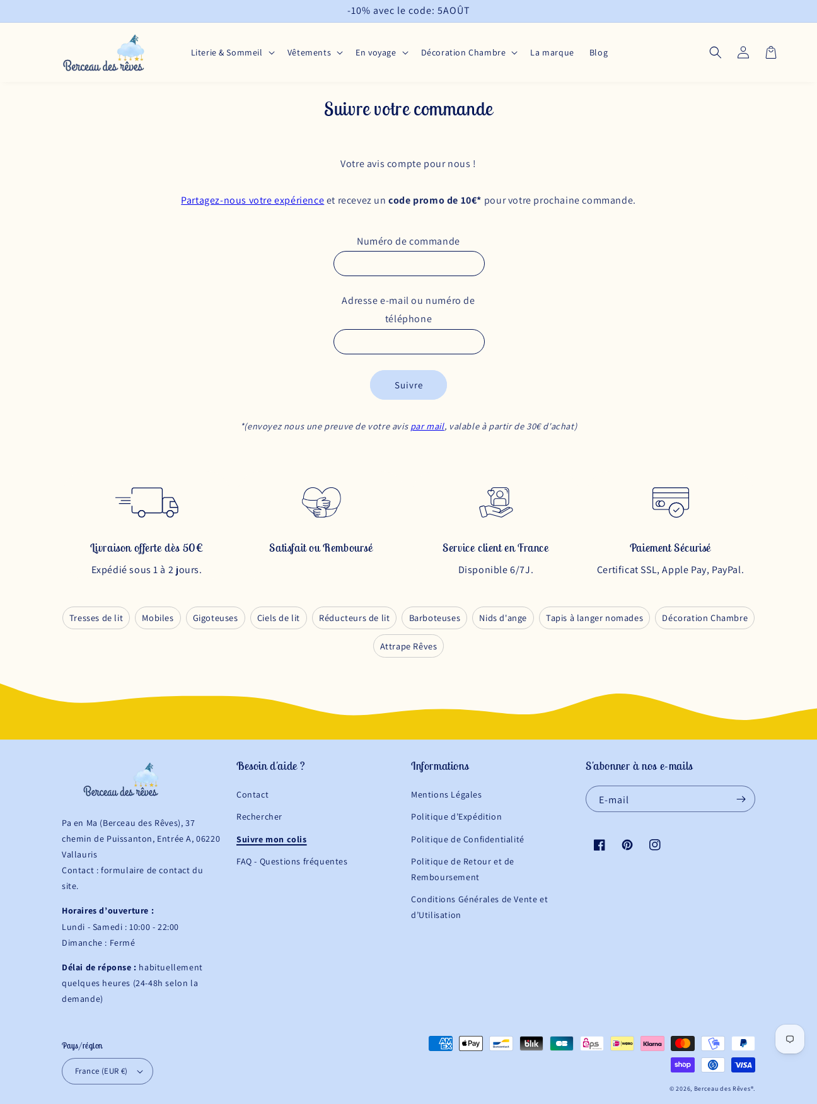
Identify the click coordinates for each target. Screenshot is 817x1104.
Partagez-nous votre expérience (252, 200)
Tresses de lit (96, 618)
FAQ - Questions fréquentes (292, 861)
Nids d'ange (503, 618)
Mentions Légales (446, 794)
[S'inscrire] (741, 799)
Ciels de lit (278, 618)
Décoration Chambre (705, 618)
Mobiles (157, 618)
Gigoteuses (215, 618)
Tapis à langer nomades (594, 618)
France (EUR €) (109, 1071)
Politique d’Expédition (456, 816)
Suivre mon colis (271, 839)
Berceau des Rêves (722, 1088)
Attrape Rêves (408, 646)
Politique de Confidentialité (467, 839)
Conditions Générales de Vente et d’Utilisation (479, 907)
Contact (252, 794)
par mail (427, 426)
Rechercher (259, 816)
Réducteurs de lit (354, 618)
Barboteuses (435, 618)
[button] (231, 52)
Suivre (409, 385)
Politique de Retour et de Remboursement (462, 869)
